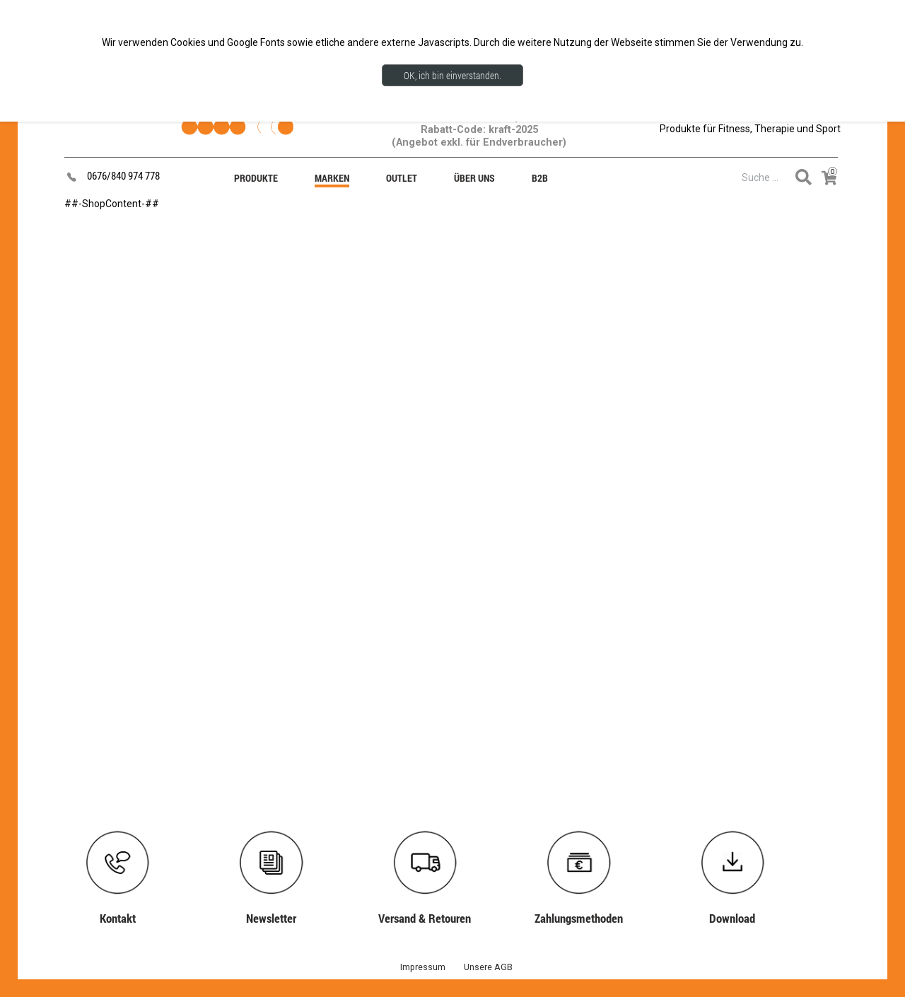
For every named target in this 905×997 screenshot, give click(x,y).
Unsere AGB (488, 967)
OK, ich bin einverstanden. (452, 75)
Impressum (422, 967)
